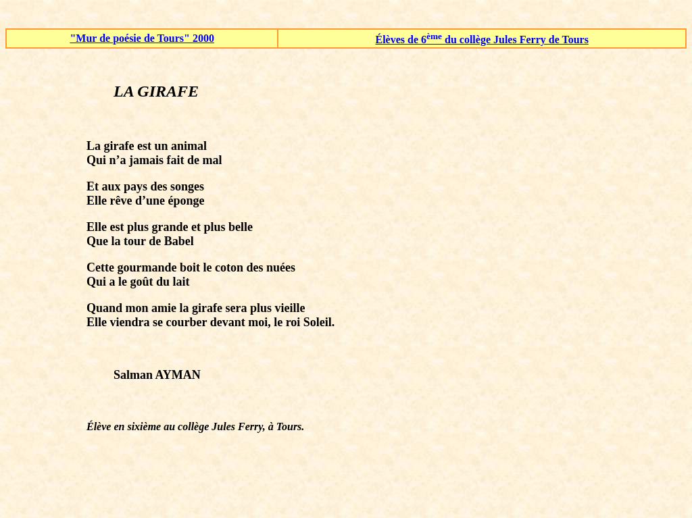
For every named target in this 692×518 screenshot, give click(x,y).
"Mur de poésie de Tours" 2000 (142, 38)
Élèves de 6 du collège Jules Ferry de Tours (482, 39)
